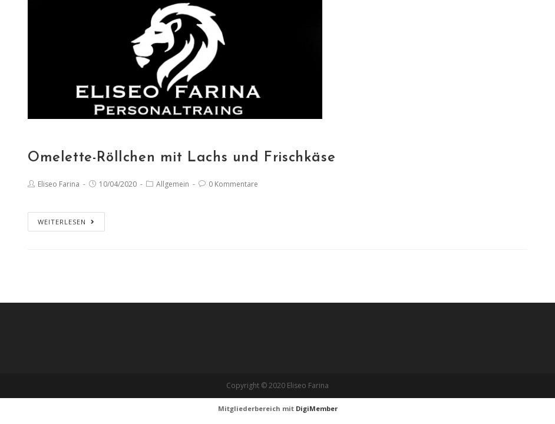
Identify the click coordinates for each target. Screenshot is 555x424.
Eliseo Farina (59, 184)
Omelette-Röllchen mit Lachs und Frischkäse (181, 158)
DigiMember (317, 408)
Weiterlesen (66, 221)
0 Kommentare (233, 184)
